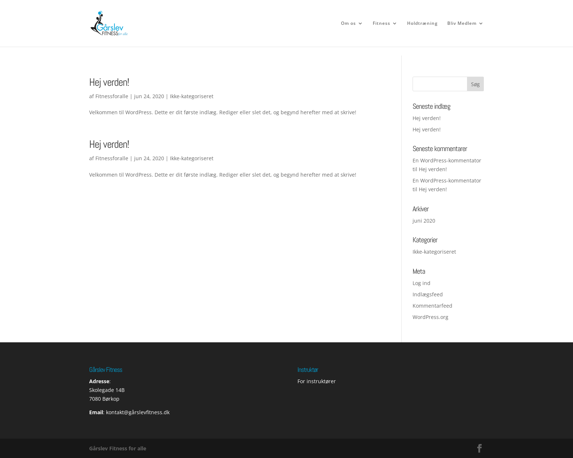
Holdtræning (422, 23)
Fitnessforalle (111, 96)
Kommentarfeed (432, 305)
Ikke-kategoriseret (191, 158)
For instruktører (316, 381)
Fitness (381, 23)
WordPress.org (430, 316)
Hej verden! (109, 82)
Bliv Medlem (462, 23)
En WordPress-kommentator (447, 160)
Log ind (421, 283)
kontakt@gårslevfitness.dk (138, 412)
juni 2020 (424, 220)
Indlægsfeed (428, 294)
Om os (348, 23)
